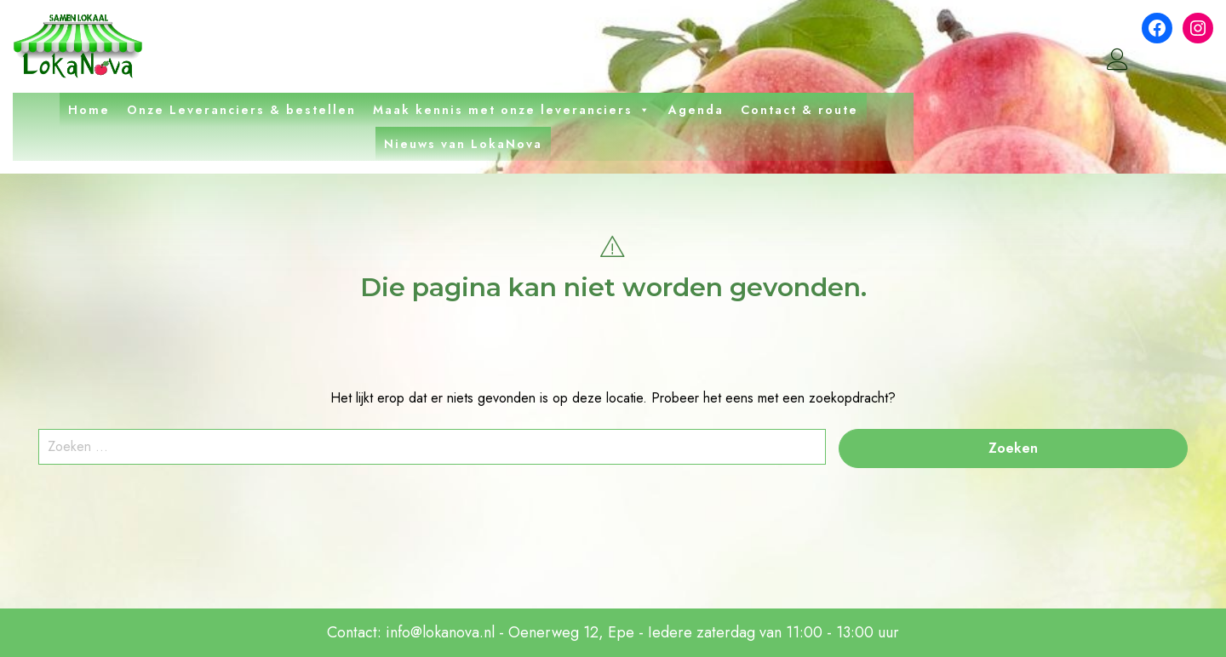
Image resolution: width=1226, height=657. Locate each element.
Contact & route (799, 109)
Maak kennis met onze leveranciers (512, 110)
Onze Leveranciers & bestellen (241, 109)
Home (89, 109)
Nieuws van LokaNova (463, 143)
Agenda (696, 109)
